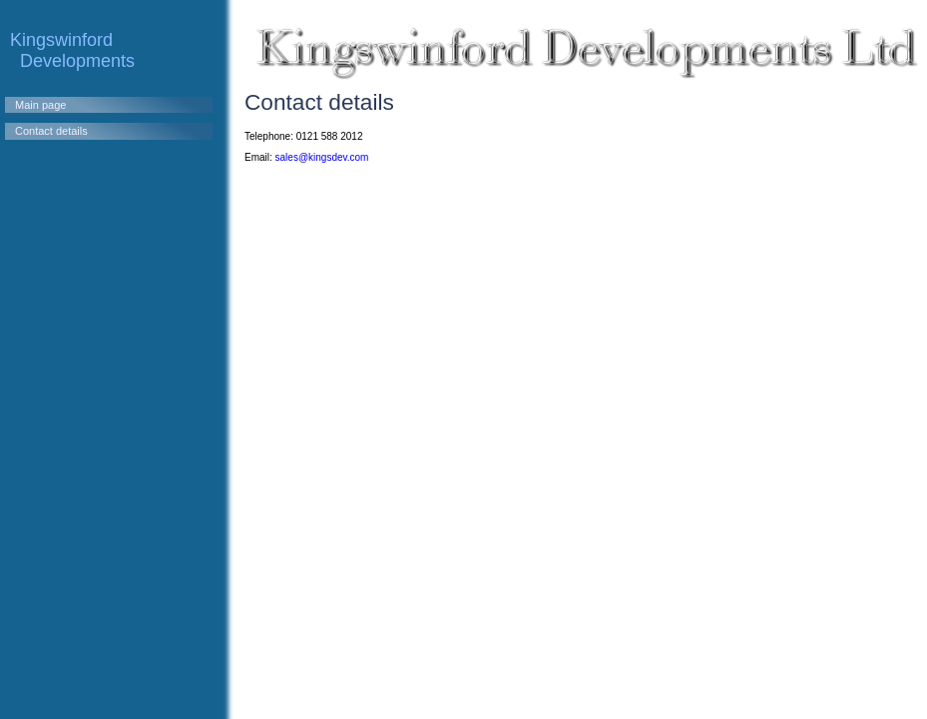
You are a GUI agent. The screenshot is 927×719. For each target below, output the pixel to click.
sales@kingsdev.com (322, 157)
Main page (40, 105)
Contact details (51, 131)
